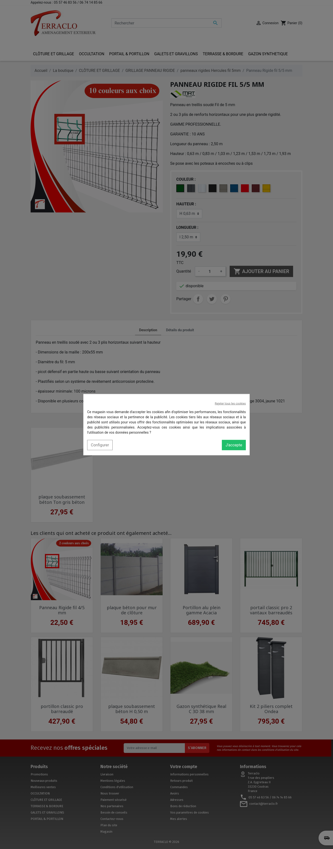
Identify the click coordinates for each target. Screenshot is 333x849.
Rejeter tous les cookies (230, 403)
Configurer (100, 444)
